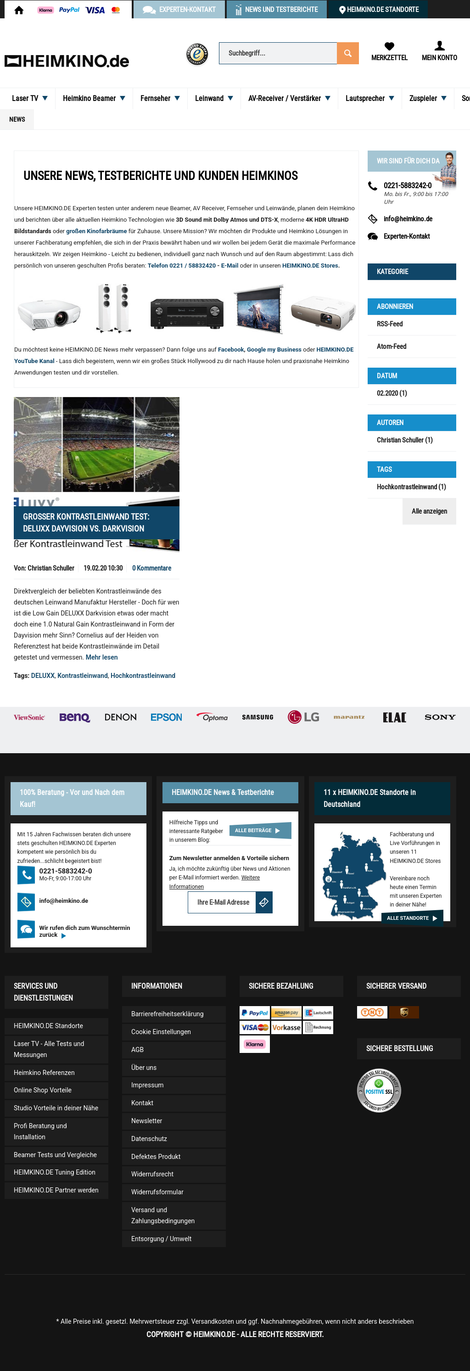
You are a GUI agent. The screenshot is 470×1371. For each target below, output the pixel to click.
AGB (137, 1049)
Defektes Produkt (155, 1156)
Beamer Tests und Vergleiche (55, 1154)
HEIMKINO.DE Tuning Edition (54, 1172)
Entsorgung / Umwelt (161, 1238)
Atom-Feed (391, 346)
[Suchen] (347, 52)
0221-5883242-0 (407, 185)
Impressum (147, 1085)
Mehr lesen (102, 657)
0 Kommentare (151, 568)
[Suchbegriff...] (288, 53)
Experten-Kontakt (407, 236)
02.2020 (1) (392, 393)
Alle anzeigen (429, 511)
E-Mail (230, 265)
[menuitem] (288, 52)
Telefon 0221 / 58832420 (182, 265)
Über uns (144, 1067)
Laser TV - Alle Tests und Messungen (49, 1049)
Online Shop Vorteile (43, 1090)
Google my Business (274, 349)
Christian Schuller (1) (405, 440)
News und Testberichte (281, 10)
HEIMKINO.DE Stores (310, 265)
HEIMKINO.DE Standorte (383, 10)
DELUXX (43, 675)
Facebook (231, 349)
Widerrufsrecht (152, 1174)
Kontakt (142, 1103)
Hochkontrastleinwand (143, 675)
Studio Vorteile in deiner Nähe (56, 1108)
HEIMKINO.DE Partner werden (56, 1190)
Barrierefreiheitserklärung (167, 1014)
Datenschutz (149, 1138)
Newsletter (146, 1121)
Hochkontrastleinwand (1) (411, 487)
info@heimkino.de (408, 219)
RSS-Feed (390, 324)
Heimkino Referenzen (44, 1072)
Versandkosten (212, 1321)
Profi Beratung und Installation (40, 1131)
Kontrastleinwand (82, 675)
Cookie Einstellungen (161, 1031)
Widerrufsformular (157, 1192)
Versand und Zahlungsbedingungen (163, 1215)
